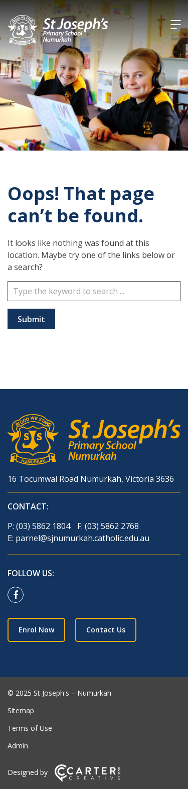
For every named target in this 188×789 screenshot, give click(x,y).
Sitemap (21, 710)
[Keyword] (94, 291)
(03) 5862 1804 (44, 526)
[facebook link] (18, 595)
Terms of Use (30, 728)
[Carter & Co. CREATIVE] (87, 779)
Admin (18, 745)
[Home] (94, 441)
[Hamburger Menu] (175, 24)
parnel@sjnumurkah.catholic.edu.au (82, 538)
